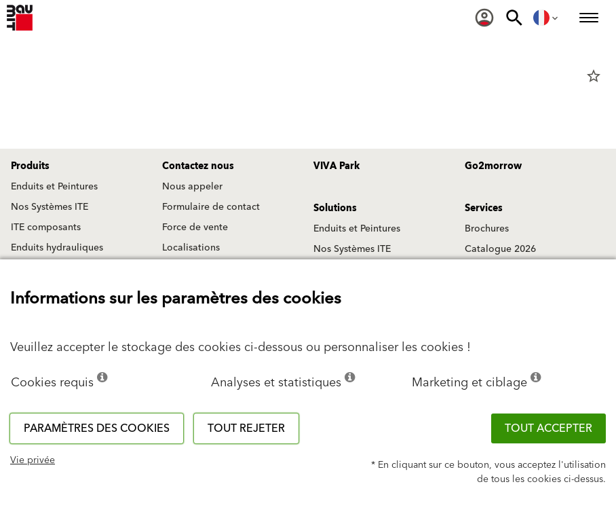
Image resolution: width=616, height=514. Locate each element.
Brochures (487, 229)
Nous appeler (192, 187)
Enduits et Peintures (54, 187)
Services (484, 208)
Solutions (335, 208)
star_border (593, 76)
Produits (30, 166)
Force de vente (195, 227)
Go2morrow (493, 166)
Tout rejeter (246, 428)
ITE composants (46, 227)
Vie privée (32, 460)
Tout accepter (548, 428)
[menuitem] (484, 18)
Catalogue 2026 (500, 249)
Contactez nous (198, 166)
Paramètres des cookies (97, 428)
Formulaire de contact (211, 207)
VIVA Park (336, 166)
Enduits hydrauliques (57, 248)
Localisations (191, 248)
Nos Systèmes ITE (49, 207)
